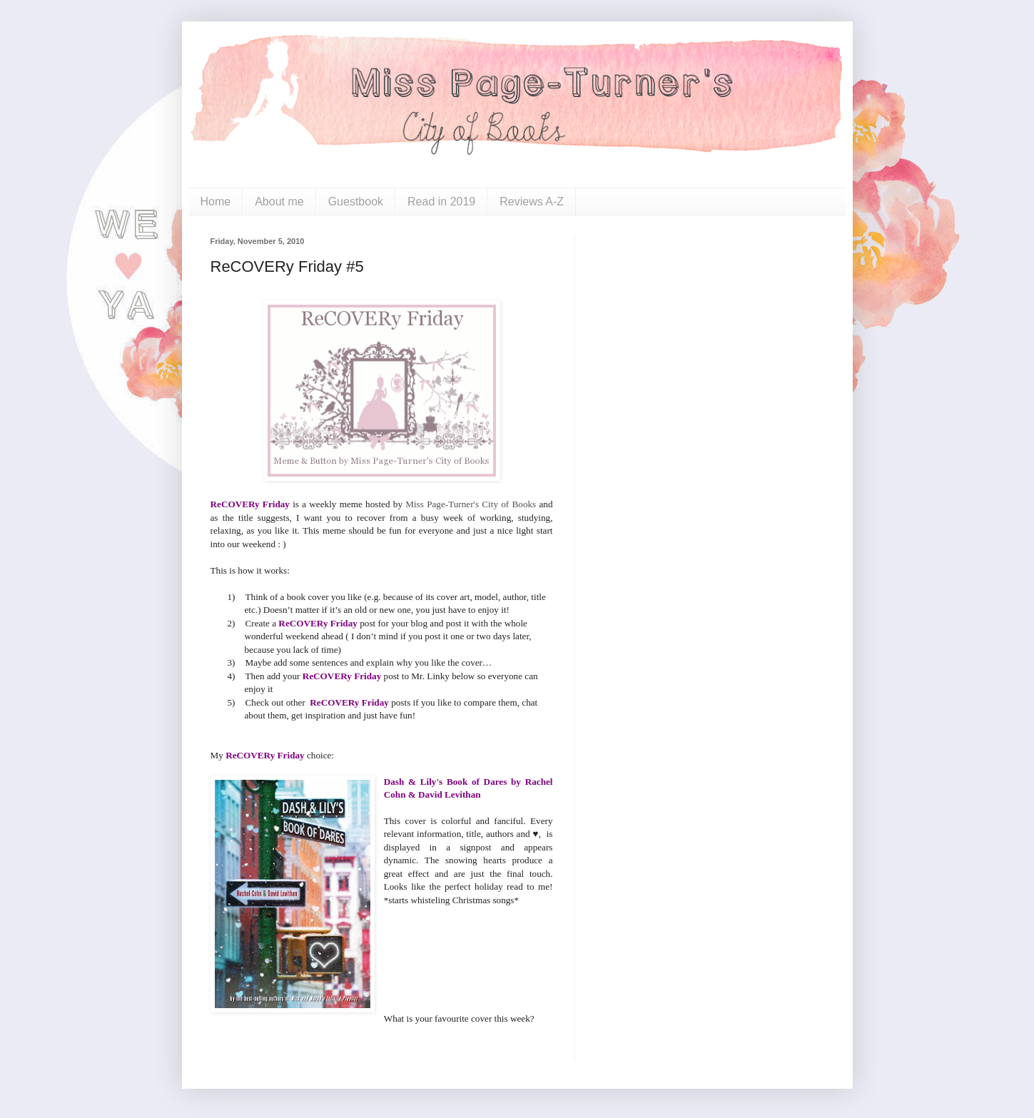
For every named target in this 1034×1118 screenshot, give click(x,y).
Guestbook (355, 201)
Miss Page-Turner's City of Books (472, 504)
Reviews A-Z (532, 201)
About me (279, 201)
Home (216, 201)
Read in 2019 (441, 201)
